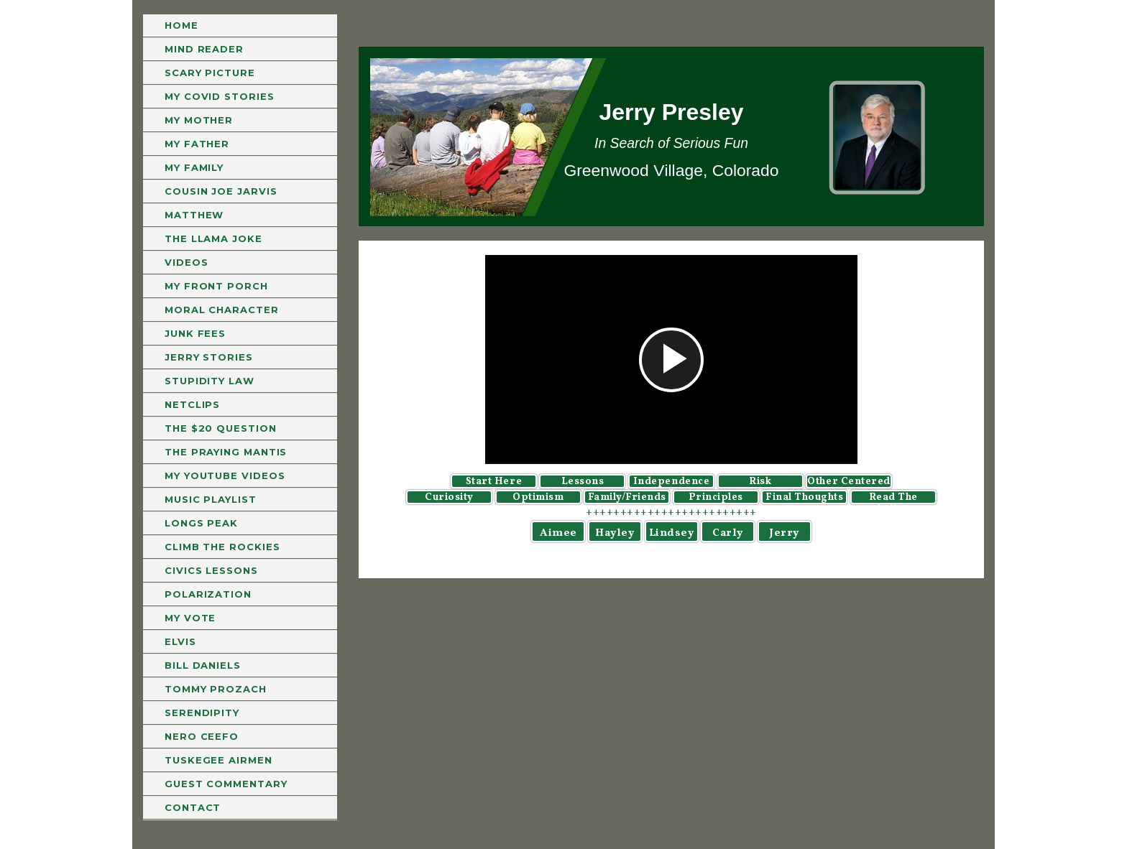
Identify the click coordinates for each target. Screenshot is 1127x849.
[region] (671, 136)
